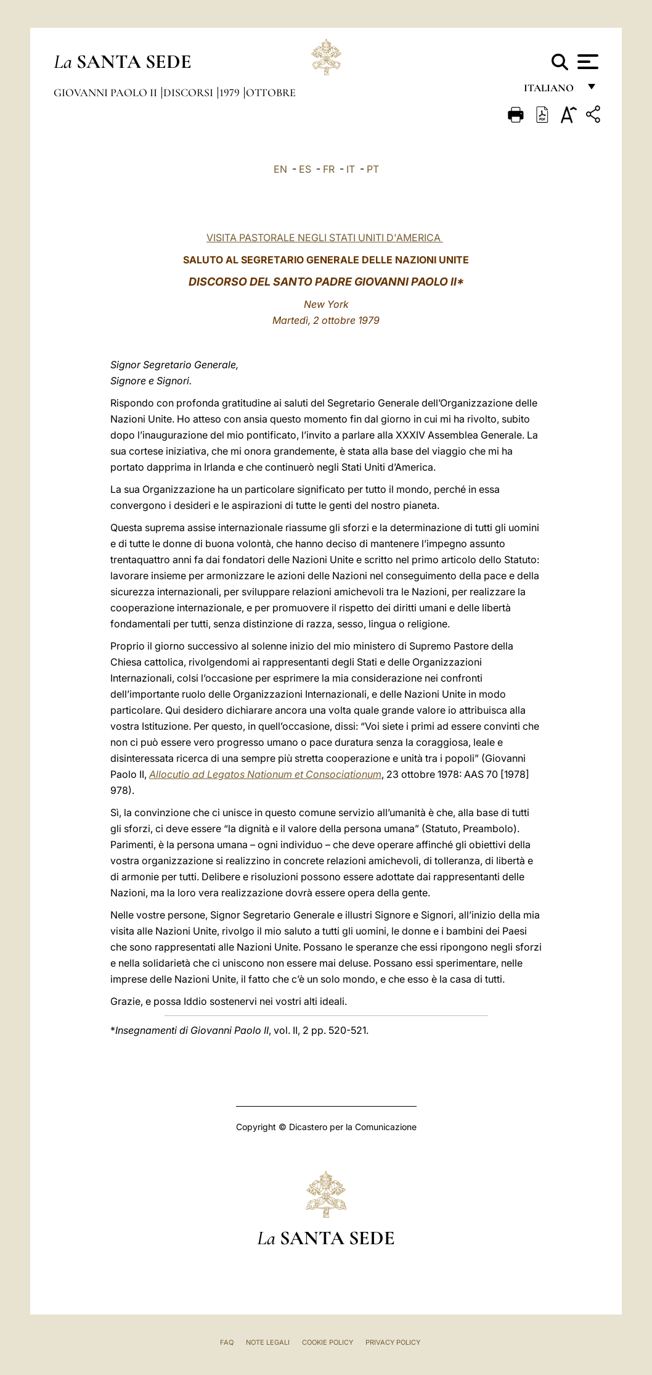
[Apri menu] (586, 61)
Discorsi (189, 92)
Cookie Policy (327, 1342)
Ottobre (271, 92)
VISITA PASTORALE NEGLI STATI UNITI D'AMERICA (323, 237)
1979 (230, 92)
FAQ (227, 1342)
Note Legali (268, 1342)
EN (280, 169)
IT (350, 169)
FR (329, 169)
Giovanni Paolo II (107, 92)
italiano (551, 91)
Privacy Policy (392, 1342)
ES (305, 169)
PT (373, 169)
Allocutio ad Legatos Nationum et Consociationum (265, 774)
